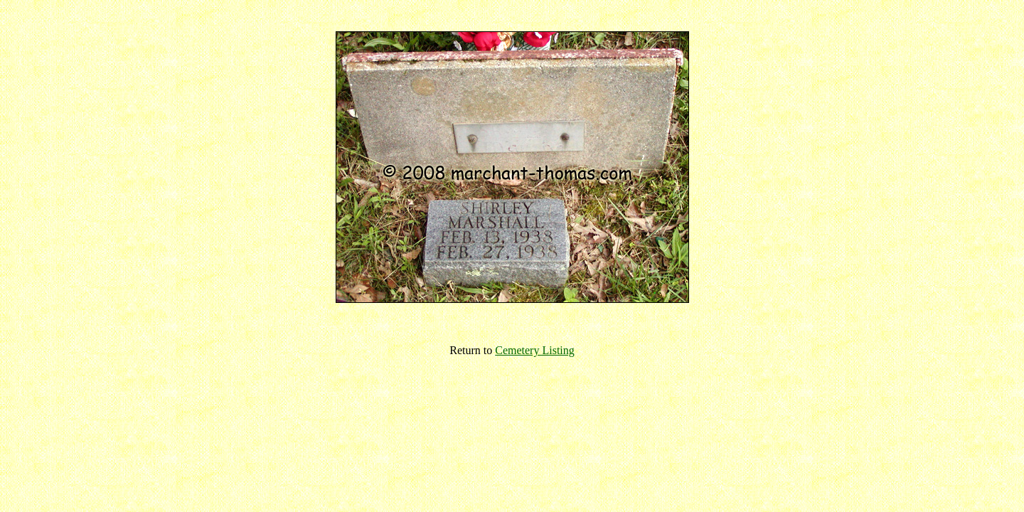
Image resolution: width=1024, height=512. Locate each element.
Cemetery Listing (535, 350)
